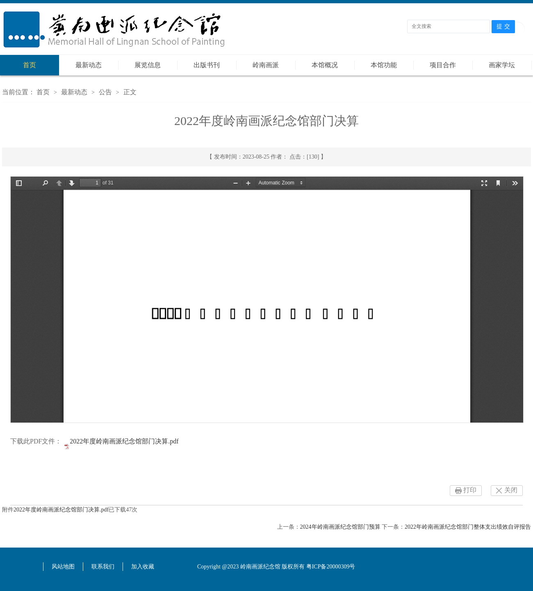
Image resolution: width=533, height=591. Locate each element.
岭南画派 (266, 64)
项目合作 (443, 64)
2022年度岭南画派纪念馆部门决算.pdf (124, 441)
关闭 (510, 489)
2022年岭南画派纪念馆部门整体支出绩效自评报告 (468, 527)
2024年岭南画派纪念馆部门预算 (340, 527)
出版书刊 (207, 64)
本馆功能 (384, 64)
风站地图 (63, 567)
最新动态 (88, 64)
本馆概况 (325, 64)
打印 (469, 489)
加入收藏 (142, 567)
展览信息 (147, 64)
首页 (29, 64)
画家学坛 (502, 64)
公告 (105, 92)
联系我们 (102, 567)
